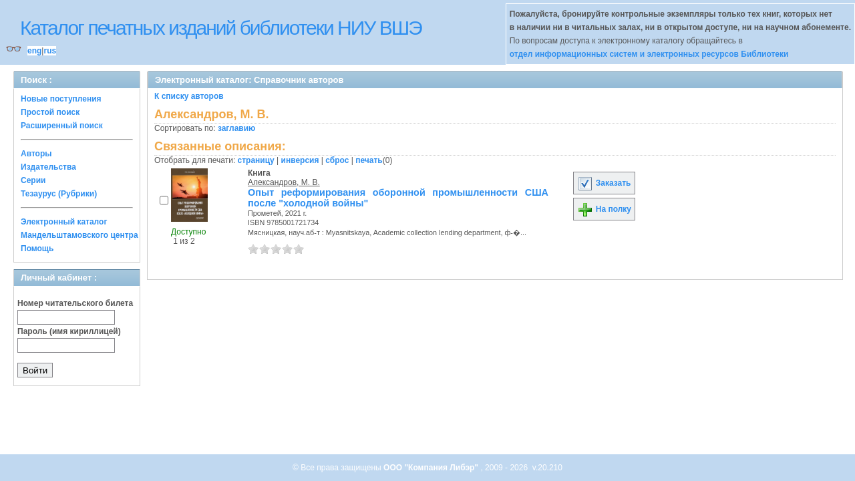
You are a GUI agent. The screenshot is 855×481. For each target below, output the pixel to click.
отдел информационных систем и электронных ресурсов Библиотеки (649, 54)
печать (369, 160)
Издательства (48, 167)
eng (34, 50)
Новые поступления (61, 99)
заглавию (236, 128)
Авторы (36, 153)
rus (49, 50)
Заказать (604, 183)
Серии (33, 180)
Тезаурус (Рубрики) (59, 193)
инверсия (300, 160)
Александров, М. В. (284, 182)
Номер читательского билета (75, 303)
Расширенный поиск (62, 125)
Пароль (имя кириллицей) (69, 331)
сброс (337, 160)
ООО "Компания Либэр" (431, 467)
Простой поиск (50, 112)
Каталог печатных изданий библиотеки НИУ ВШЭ (220, 28)
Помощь (37, 248)
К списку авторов (189, 96)
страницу (256, 160)
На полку (604, 209)
